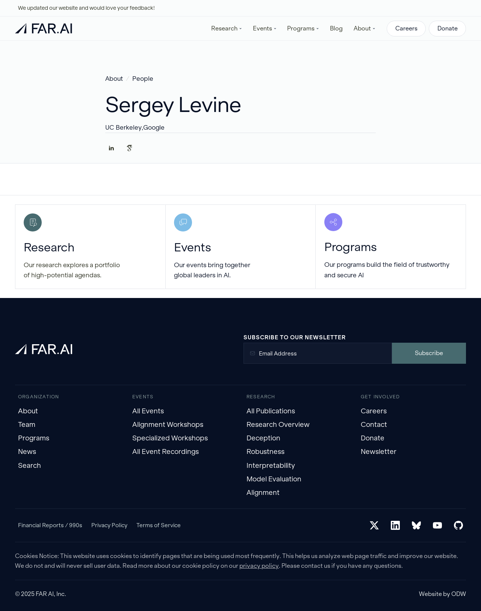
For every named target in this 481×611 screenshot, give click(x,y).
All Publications (271, 411)
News (27, 451)
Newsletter (378, 451)
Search (29, 465)
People (142, 78)
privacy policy (259, 566)
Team (26, 424)
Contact (374, 424)
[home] (43, 28)
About (114, 78)
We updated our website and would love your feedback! (86, 8)
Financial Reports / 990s (50, 525)
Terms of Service (158, 525)
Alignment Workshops (167, 424)
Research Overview (278, 424)
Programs (33, 438)
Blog (336, 28)
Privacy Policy (109, 525)
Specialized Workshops (170, 438)
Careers (406, 28)
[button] (227, 28)
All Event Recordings (165, 451)
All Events (148, 411)
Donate (447, 28)
